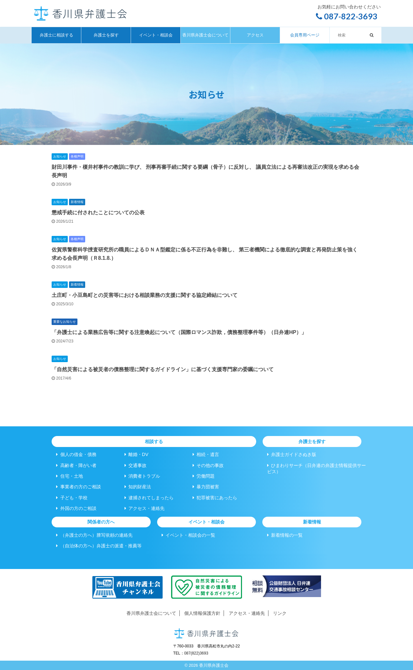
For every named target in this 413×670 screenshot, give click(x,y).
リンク (280, 613)
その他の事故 (208, 465)
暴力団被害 (206, 486)
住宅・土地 (69, 476)
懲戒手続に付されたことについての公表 (98, 212)
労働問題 (204, 476)
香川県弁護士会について (205, 35)
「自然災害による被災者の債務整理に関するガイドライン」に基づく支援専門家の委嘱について (163, 369)
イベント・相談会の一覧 (188, 535)
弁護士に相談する (56, 35)
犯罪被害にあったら (215, 497)
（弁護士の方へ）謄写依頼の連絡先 (94, 535)
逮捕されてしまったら (149, 497)
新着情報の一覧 (285, 535)
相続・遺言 (206, 454)
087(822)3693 (196, 653)
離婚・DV (136, 454)
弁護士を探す (106, 35)
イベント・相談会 (156, 35)
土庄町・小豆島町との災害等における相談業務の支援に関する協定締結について (144, 295)
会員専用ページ (304, 35)
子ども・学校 (71, 497)
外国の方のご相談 (76, 508)
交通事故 (135, 465)
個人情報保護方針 (202, 613)
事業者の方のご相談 (78, 486)
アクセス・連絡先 (145, 508)
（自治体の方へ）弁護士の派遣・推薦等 (98, 545)
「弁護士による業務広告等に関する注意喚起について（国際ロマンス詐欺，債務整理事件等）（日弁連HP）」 (179, 332)
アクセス (255, 35)
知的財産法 (138, 486)
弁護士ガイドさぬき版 (291, 454)
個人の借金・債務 (76, 454)
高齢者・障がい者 (76, 465)
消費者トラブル (142, 476)
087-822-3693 (347, 16)
